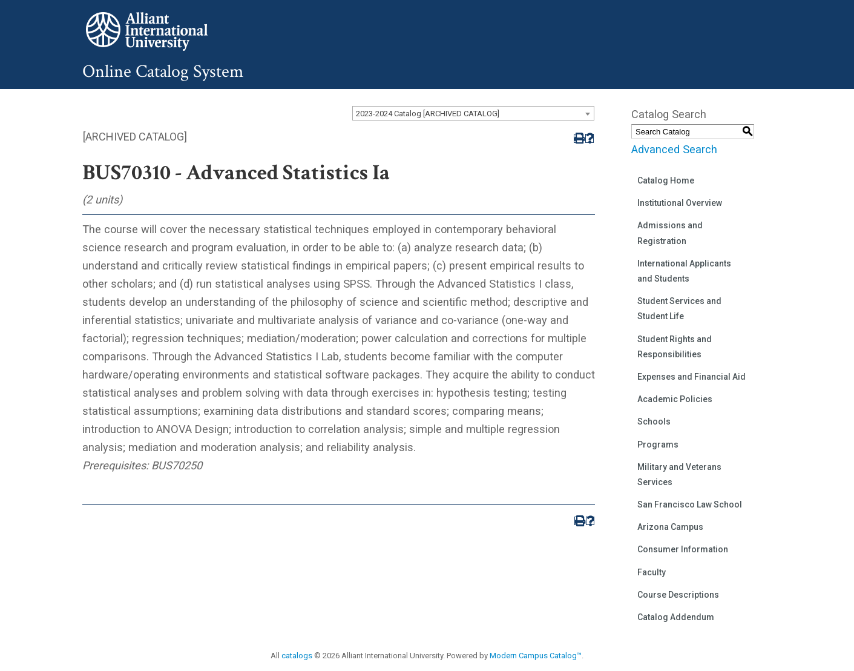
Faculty (651, 572)
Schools (654, 421)
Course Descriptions (678, 595)
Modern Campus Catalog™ (536, 655)
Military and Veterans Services (679, 474)
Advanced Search (674, 149)
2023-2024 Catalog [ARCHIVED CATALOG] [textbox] (427, 113)
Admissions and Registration (670, 232)
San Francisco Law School (689, 504)
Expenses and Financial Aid (691, 377)
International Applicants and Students (684, 271)
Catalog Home (665, 180)
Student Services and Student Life (679, 308)
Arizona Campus (670, 527)
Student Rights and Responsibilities (674, 346)
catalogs (296, 655)
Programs (657, 444)
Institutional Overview (679, 203)
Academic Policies (674, 399)
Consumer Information (682, 549)
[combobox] (473, 113)
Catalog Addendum (675, 617)
